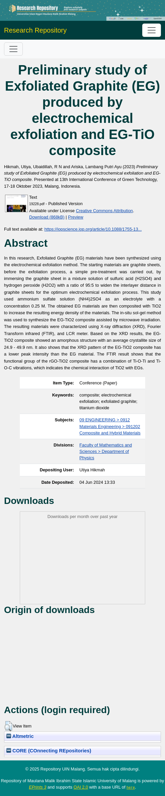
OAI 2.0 (80, 787)
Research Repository (35, 30)
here (130, 787)
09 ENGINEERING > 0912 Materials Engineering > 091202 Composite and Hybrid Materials (110, 426)
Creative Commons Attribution (104, 210)
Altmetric (20, 736)
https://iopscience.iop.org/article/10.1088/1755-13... (93, 229)
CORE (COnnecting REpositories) (48, 750)
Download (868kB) (46, 217)
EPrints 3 (37, 787)
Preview (76, 217)
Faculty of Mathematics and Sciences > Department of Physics (105, 451)
